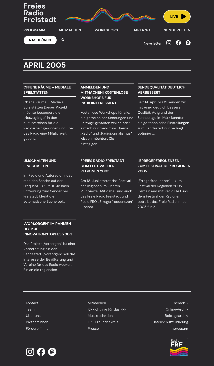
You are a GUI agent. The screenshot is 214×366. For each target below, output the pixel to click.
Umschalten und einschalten (40, 163)
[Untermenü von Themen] (187, 303)
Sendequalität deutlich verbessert (161, 90)
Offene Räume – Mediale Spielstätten (47, 90)
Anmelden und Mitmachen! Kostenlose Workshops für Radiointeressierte (104, 95)
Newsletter (153, 43)
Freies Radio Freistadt (40, 13)
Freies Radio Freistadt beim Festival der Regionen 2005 (102, 166)
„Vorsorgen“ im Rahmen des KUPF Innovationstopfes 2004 (47, 229)
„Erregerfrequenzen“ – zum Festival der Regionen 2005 (164, 166)
